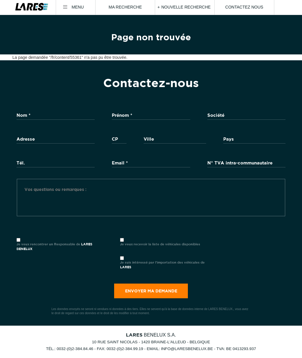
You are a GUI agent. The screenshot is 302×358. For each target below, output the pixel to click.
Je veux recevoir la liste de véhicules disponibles (160, 244)
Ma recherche (125, 7)
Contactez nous (244, 7)
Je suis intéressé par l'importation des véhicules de (162, 264)
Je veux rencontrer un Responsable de (54, 246)
